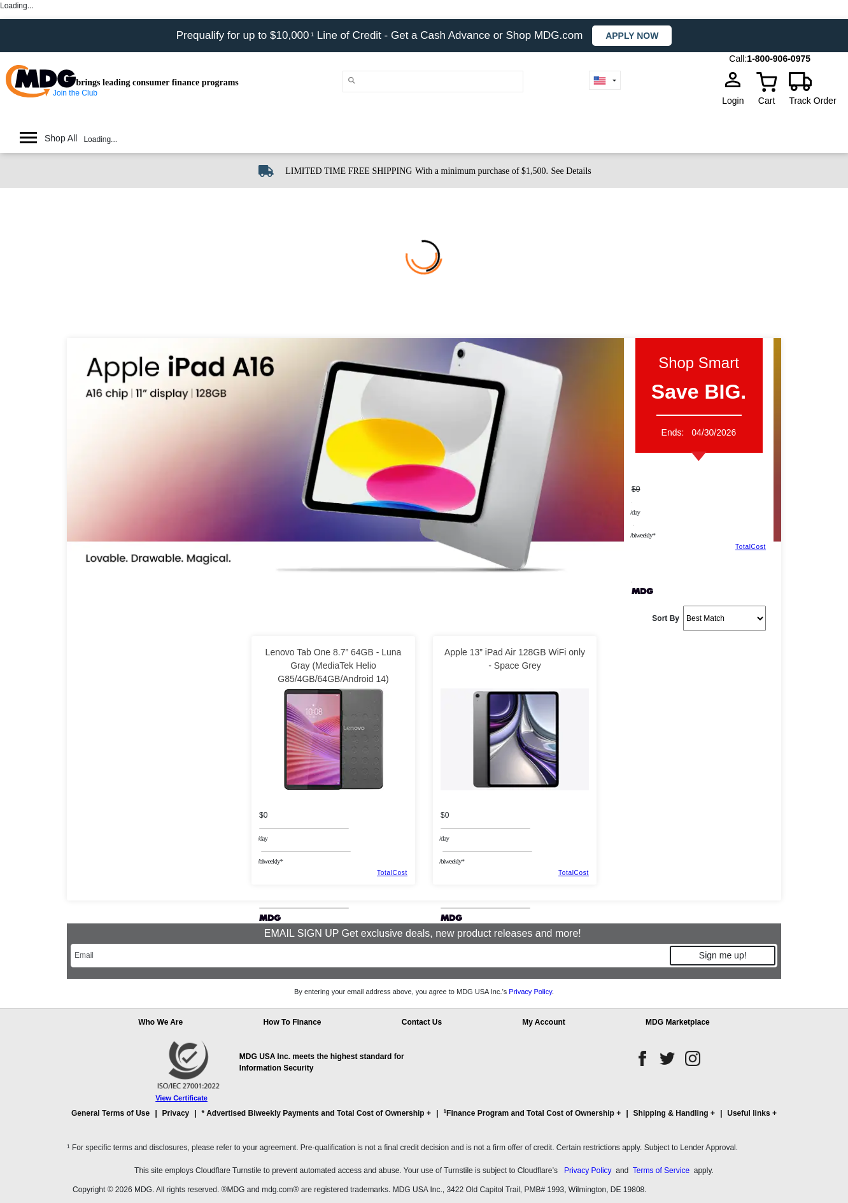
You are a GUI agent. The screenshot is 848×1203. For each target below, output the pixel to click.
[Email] (370, 955)
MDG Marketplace (678, 1022)
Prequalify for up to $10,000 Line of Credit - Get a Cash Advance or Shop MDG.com (381, 35)
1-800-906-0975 (778, 58)
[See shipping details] (571, 170)
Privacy (176, 1113)
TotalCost (750, 546)
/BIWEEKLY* (642, 535)
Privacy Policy (530, 991)
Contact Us (422, 1022)
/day (635, 512)
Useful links (748, 1113)
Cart (766, 101)
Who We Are (160, 1022)
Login (736, 101)
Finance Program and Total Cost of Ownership (528, 1113)
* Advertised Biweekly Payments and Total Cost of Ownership (313, 1113)
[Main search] (351, 80)
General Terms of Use (110, 1113)
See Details (571, 171)
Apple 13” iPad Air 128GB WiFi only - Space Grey (514, 659)
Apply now (631, 36)
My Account (543, 1022)
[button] (424, 1119)
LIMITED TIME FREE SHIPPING (348, 171)
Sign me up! (723, 955)
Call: (738, 58)
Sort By (665, 618)
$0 (636, 489)
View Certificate (181, 1098)
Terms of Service (661, 1170)
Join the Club (75, 93)
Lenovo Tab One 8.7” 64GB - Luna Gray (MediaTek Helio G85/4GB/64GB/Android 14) (333, 665)
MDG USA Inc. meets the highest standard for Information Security (321, 1062)
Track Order (812, 101)
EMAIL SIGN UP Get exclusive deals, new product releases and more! (424, 933)
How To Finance (292, 1022)
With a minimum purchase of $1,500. (481, 171)
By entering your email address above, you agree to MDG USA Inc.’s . (424, 991)
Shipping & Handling (671, 1113)
